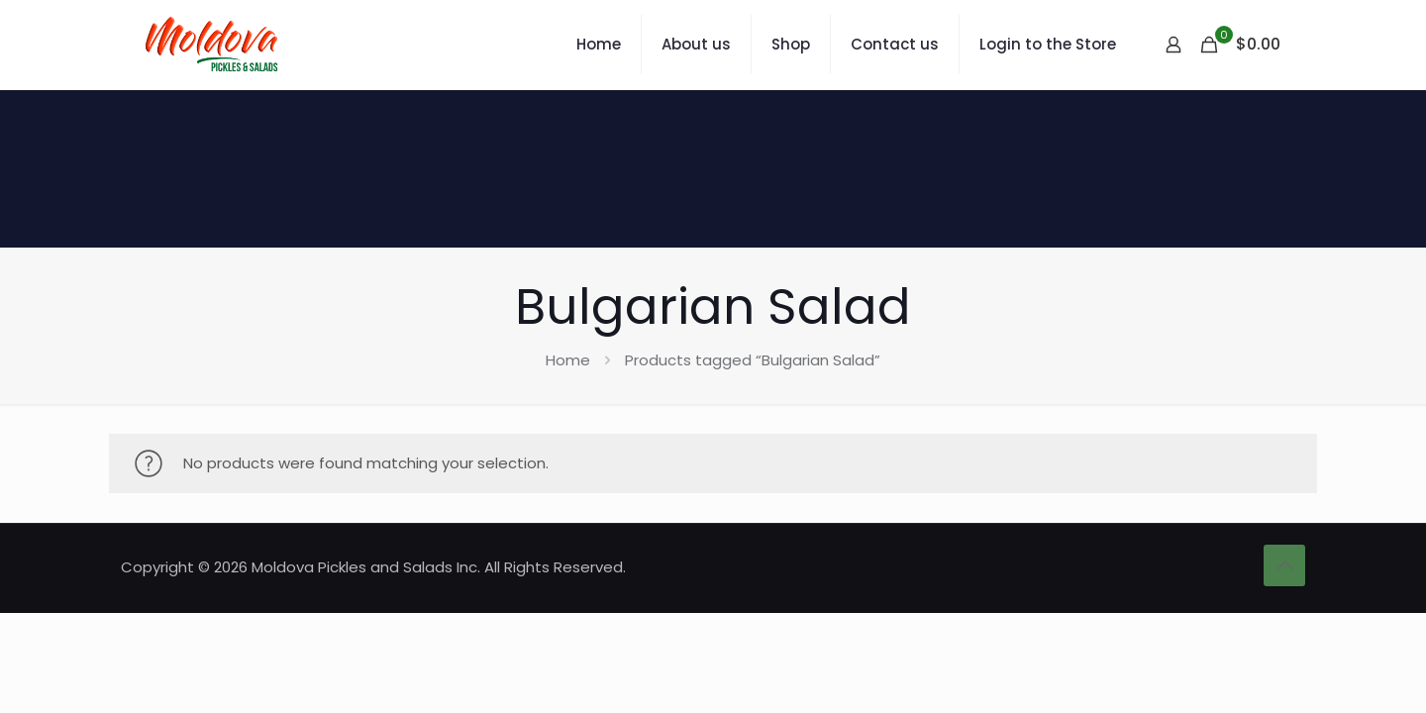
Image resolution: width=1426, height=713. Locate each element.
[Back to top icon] (1284, 565)
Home (568, 360)
